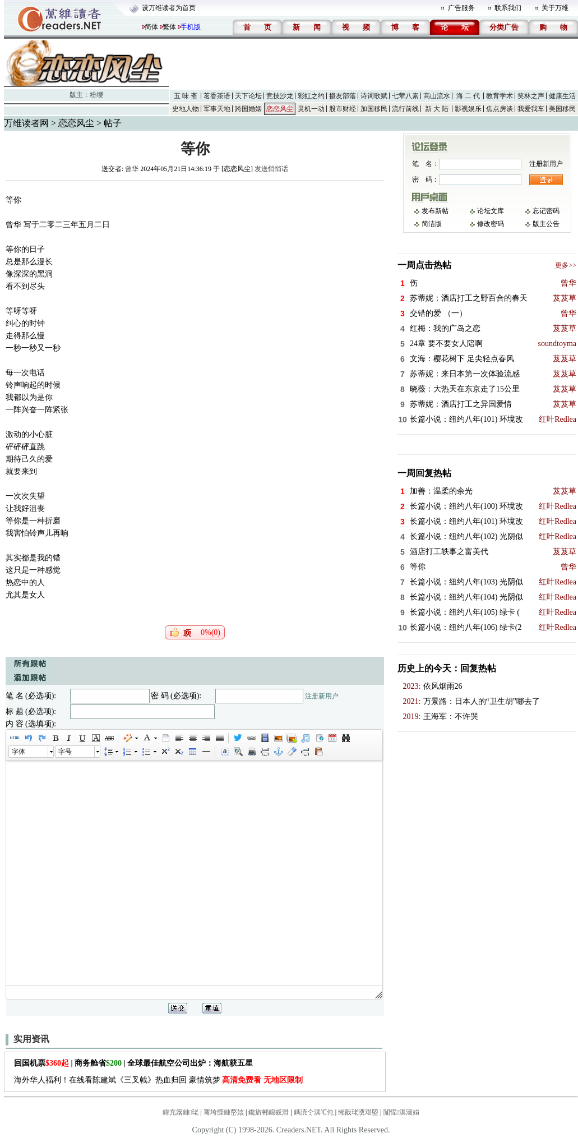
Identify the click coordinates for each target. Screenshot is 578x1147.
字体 (18, 752)
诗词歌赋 (373, 96)
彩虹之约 (311, 96)
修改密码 (490, 224)
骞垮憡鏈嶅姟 (224, 1112)
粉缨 (96, 95)
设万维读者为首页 (169, 8)
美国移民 (562, 109)
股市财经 (342, 109)
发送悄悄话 (271, 169)
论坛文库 (490, 211)
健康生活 (562, 96)
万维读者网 (26, 123)
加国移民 (373, 109)
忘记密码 (546, 211)
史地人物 (185, 109)
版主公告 (546, 224)
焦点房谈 (499, 109)
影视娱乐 (468, 109)
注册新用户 (322, 696)
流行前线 (405, 109)
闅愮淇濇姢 (401, 1112)
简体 (151, 27)
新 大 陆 (436, 109)
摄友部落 (342, 96)
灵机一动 (311, 109)
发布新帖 (435, 211)
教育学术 (499, 96)
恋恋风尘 (279, 109)
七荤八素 (405, 96)
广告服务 (461, 8)
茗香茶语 (217, 96)
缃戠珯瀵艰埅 (358, 1112)
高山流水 (436, 96)
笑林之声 (530, 96)
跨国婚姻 (248, 109)
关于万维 (555, 8)
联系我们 (507, 8)
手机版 (191, 27)
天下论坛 (248, 96)
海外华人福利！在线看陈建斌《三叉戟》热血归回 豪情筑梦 (158, 1080)
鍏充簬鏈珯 (180, 1112)
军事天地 (217, 109)
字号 (65, 752)
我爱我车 (530, 109)
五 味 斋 (185, 96)
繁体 (169, 27)
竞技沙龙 (279, 96)
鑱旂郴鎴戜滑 (268, 1112)
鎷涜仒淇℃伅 (314, 1112)
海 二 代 (468, 96)
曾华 (131, 169)
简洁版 (432, 224)
